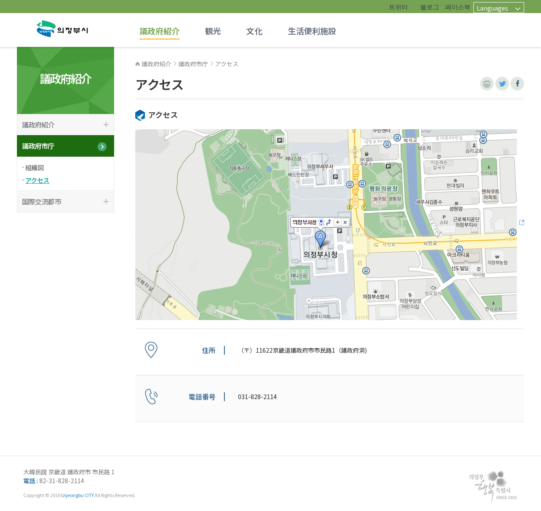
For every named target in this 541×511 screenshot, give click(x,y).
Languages (492, 8)
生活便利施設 (312, 30)
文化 (254, 30)
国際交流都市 (41, 201)
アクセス (37, 180)
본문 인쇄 (487, 83)
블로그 (429, 6)
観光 (213, 30)
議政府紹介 (159, 30)
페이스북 (457, 6)
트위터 (398, 6)
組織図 (34, 167)
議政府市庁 (38, 146)
